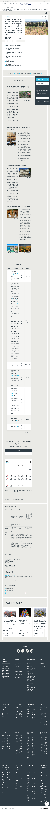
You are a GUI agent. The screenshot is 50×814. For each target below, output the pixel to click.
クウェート (3, 794)
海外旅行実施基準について (6, 679)
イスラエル (8, 791)
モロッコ (8, 776)
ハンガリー (16, 745)
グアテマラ (45, 774)
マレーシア (33, 720)
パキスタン (16, 714)
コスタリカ (41, 795)
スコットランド (45, 751)
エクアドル (3, 739)
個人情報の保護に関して (10, 588)
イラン (8, 788)
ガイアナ (3, 750)
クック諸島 (16, 783)
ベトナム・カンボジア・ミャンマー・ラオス (31, 683)
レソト (28, 798)
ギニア (28, 794)
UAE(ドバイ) (8, 794)
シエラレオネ (33, 787)
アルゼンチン (3, 745)
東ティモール (33, 717)
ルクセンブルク (41, 752)
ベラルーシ (28, 760)
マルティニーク (45, 785)
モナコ (41, 743)
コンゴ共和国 (28, 777)
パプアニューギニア (20, 782)
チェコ (20, 749)
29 (29, 482)
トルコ (3, 775)
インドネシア (28, 718)
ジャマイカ (45, 782)
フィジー (16, 786)
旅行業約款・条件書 (5, 671)
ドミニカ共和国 (41, 803)
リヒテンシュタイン (41, 746)
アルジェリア (3, 782)
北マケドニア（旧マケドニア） (16, 752)
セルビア (20, 738)
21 (26, 478)
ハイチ (45, 776)
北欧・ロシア (29, 669)
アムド (45, 720)
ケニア (28, 796)
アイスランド (28, 757)
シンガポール (33, 713)
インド (16, 720)
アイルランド (45, 745)
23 (7, 482)
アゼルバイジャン (28, 740)
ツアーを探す (4, 3)
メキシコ (45, 787)
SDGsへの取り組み (18, 680)
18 (14, 478)
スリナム (8, 750)
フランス (45, 740)
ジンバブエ (33, 798)
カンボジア (3, 719)
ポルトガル (45, 748)
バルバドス (41, 783)
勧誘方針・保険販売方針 (6, 673)
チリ (3, 747)
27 (22, 482)
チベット (41, 718)
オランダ (41, 749)
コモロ (16, 781)
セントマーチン (45, 800)
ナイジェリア (33, 777)
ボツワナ (28, 775)
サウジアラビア (8, 786)
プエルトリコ (45, 794)
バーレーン (3, 789)
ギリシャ (8, 783)
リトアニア (33, 754)
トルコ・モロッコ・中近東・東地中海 (31, 671)
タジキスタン (41, 727)
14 (26, 475)
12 (18, 475)
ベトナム (8, 717)
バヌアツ (20, 789)
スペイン (41, 754)
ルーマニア (20, 751)
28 (26, 482)
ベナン (28, 773)
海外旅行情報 (42, 665)
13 (22, 475)
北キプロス (3, 779)
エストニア (28, 748)
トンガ (20, 787)
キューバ (41, 797)
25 (14, 482)
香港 (28, 713)
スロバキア (20, 754)
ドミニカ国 (41, 800)
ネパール (20, 713)
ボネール (41, 790)
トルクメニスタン (41, 716)
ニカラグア (45, 790)
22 (29, 478)
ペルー (8, 741)
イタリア (41, 741)
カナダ (41, 792)
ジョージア (28, 743)
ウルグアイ (3, 742)
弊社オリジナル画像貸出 (18, 675)
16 (7, 478)
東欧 (28, 667)
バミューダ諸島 (41, 788)
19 (18, 478)
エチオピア (28, 788)
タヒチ (20, 785)
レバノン (3, 786)
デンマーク (33, 745)
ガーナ (28, 792)
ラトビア (28, 746)
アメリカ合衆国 (45, 804)
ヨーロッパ (29, 665)
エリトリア (28, 785)
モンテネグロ (20, 743)
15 (29, 475)
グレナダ (41, 805)
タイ (32, 715)
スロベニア (20, 746)
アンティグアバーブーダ (41, 776)
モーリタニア (33, 801)
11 (14, 475)
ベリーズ (41, 786)
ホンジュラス (45, 779)
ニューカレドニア (20, 776)
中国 (45, 715)
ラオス (8, 715)
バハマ (41, 781)
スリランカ (16, 717)
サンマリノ (45, 742)
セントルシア (45, 797)
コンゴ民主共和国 (28, 780)
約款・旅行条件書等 (9, 590)
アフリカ (28, 674)
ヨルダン (8, 775)
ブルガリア (16, 739)
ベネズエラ (8, 739)
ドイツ (41, 758)
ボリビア (3, 749)
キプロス (8, 781)
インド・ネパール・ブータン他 (31, 676)
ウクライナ (33, 748)
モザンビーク (33, 772)
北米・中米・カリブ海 (31, 689)
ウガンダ (33, 794)
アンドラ (45, 757)
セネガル (33, 784)
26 (18, 482)
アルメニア (28, 751)
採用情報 (16, 672)
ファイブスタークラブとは (12, 3)
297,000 (30, 469)
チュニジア (8, 779)
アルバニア (20, 740)
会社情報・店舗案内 (18, 670)
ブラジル (8, 749)
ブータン (20, 718)
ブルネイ (28, 715)
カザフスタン (41, 721)
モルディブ (16, 788)
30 (7, 485)
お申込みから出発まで (6, 667)
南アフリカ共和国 (33, 780)
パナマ (45, 792)
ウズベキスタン (45, 718)
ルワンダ (33, 782)
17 (11, 478)
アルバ (41, 779)
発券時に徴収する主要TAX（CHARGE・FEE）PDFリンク (15, 592)
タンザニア (33, 790)
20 (22, 478)
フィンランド (28, 754)
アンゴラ (28, 771)
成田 (19, 450)
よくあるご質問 (5, 669)
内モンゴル (41, 724)
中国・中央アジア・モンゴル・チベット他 (31, 679)
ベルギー (45, 753)
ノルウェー (33, 751)
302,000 (15, 476)
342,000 (7, 476)
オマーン (3, 776)
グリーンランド (33, 757)
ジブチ (28, 783)
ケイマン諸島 (16, 779)
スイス (45, 755)
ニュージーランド (20, 779)
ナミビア (33, 774)
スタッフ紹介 (17, 668)
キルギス (45, 722)
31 (11, 485)
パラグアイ (8, 743)
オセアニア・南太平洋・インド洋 (30, 692)
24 (11, 482)
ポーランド (16, 742)
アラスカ (41, 773)
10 (21, 454)
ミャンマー (3, 716)
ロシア (33, 740)
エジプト (3, 784)
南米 (28, 688)
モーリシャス (16, 791)
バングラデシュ (21, 716)
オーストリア (16, 748)
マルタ (41, 740)
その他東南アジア (30, 686)
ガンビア (28, 790)
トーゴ (33, 792)
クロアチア (16, 756)
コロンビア (8, 746)
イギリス (41, 756)
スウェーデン (33, 742)
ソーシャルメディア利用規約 (18, 678)
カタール (3, 791)
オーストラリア (16, 776)
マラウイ (28, 803)
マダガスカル (28, 800)
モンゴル (45, 727)
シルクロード (45, 725)
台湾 (28, 712)
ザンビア (33, 795)
